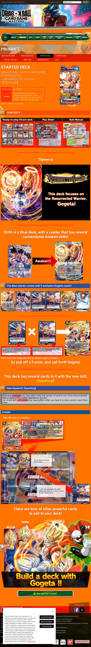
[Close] (52, 611)
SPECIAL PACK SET (10, 60)
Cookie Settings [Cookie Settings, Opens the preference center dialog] (46, 626)
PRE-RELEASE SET (27, 56)
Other (57, 60)
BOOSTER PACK (8, 56)
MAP (86, 2)
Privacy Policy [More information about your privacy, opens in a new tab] (31, 641)
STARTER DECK (45, 56)
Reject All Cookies (46, 621)
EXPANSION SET (43, 60)
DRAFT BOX (27, 60)
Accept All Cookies (46, 617)
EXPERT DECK (61, 56)
